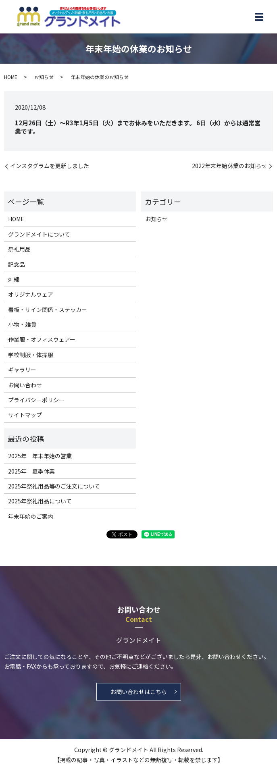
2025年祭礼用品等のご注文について (54, 486)
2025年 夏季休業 (31, 471)
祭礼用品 (19, 249)
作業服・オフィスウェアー (41, 339)
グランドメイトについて (39, 234)
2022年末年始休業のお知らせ (229, 166)
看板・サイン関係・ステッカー (47, 309)
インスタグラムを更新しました (49, 166)
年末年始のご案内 (30, 516)
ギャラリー (22, 370)
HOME (10, 76)
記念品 (16, 264)
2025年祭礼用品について (40, 501)
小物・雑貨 (22, 324)
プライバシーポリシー (36, 400)
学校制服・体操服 (30, 355)
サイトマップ (25, 415)
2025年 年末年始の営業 (40, 456)
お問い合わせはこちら (138, 692)
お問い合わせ (25, 385)
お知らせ (44, 76)
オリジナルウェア (30, 294)
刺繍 (13, 279)
